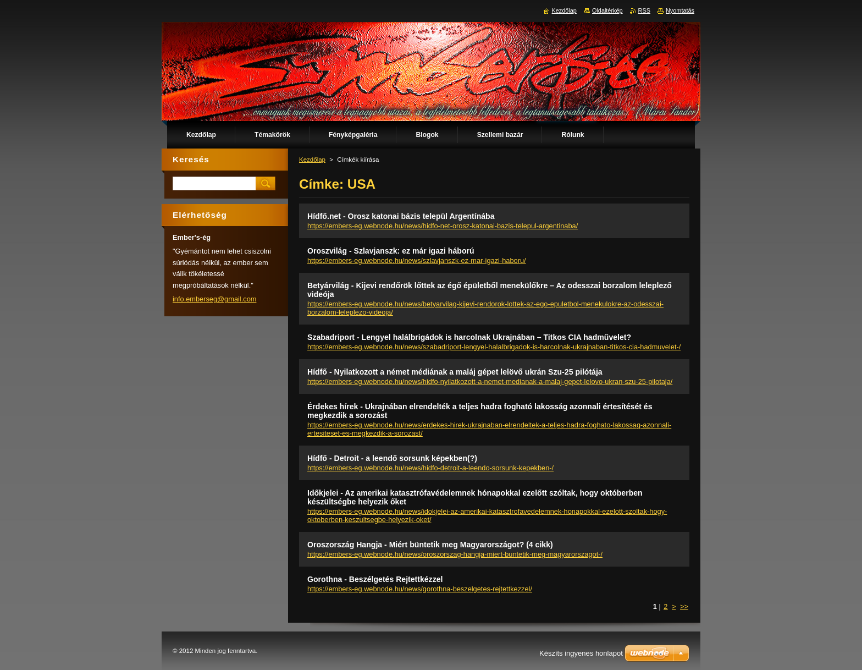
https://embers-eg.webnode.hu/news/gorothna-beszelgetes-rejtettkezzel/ (419, 589)
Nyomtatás (680, 10)
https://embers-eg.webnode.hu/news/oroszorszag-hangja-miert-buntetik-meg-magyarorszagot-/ (455, 554)
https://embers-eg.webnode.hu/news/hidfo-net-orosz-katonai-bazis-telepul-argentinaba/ (442, 226)
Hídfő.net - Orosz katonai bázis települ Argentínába (401, 216)
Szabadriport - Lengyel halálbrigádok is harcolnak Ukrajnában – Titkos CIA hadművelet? (469, 337)
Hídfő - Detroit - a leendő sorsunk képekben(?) (392, 458)
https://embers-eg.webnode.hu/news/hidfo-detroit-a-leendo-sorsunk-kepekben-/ (430, 468)
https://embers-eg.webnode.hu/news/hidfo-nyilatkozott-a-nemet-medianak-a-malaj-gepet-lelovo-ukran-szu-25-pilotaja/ (489, 381)
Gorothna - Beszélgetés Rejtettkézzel (375, 579)
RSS (644, 10)
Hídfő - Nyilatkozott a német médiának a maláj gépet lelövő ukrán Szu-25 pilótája (455, 371)
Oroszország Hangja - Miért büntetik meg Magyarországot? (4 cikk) (430, 544)
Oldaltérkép (607, 10)
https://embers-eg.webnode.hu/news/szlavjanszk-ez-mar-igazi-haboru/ (416, 260)
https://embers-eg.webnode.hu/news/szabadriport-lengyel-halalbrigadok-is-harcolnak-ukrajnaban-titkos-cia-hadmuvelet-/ (494, 347)
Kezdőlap (312, 159)
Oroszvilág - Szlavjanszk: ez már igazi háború (390, 250)
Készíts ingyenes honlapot (581, 653)
